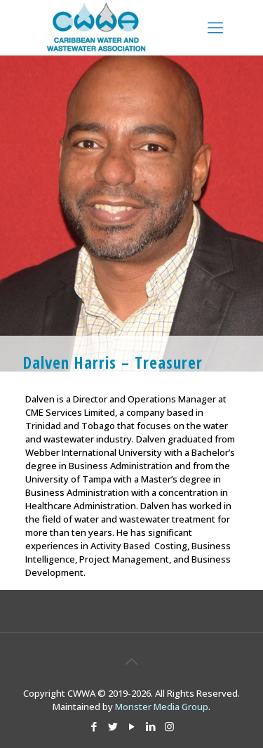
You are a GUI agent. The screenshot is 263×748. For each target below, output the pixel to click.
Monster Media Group (161, 706)
